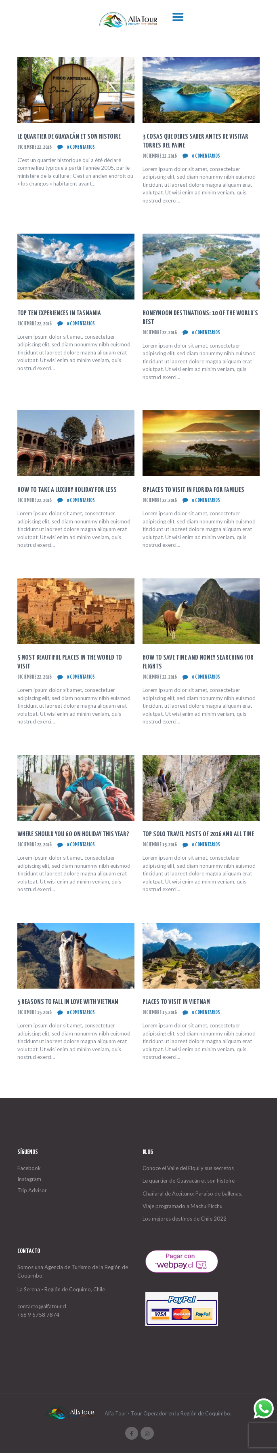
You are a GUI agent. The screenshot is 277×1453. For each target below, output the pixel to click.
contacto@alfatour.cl (41, 1306)
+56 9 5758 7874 (38, 1315)
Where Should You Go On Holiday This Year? (73, 834)
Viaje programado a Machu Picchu (182, 1206)
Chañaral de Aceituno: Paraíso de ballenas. (192, 1193)
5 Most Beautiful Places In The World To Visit (69, 662)
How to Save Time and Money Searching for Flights (198, 662)
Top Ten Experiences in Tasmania (59, 313)
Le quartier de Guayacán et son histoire (69, 136)
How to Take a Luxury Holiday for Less (67, 490)
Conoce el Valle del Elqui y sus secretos (188, 1168)
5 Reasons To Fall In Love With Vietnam (67, 1002)
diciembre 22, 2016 (34, 147)
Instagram (29, 1179)
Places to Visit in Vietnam (176, 1002)
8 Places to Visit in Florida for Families (193, 490)
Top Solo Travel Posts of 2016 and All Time (198, 834)
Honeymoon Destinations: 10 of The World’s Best (200, 318)
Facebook (29, 1168)
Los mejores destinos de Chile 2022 (185, 1218)
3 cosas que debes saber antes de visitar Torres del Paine (195, 141)
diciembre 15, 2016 (159, 845)
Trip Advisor (32, 1190)
